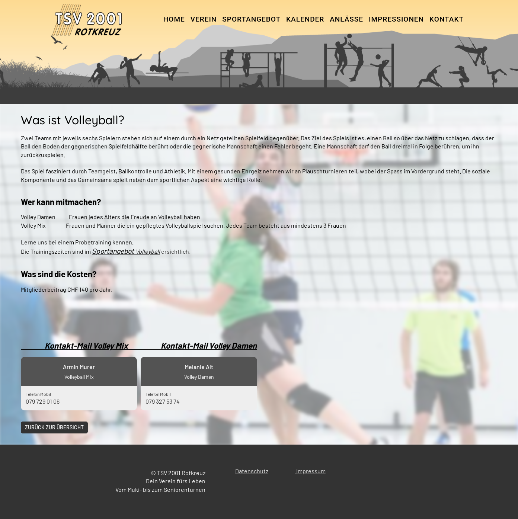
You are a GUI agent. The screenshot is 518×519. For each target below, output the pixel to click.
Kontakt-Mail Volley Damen (209, 345)
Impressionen (396, 19)
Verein (204, 19)
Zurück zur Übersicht (54, 427)
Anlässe (346, 19)
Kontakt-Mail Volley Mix (91, 345)
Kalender (305, 19)
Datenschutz (251, 470)
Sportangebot (251, 19)
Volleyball (147, 251)
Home (174, 19)
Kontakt (446, 19)
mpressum (312, 470)
